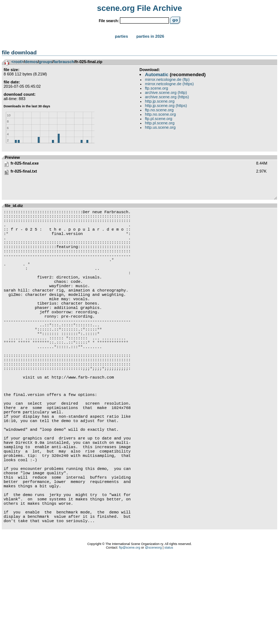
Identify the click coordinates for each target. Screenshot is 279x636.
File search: (109, 21)
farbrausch (63, 61)
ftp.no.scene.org (159, 110)
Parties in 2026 (150, 36)
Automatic (156, 74)
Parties (121, 36)
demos (31, 61)
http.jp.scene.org (159, 101)
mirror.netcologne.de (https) (169, 84)
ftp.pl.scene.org (158, 118)
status (169, 627)
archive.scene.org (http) (166, 92)
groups (45, 61)
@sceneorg (153, 627)
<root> (17, 61)
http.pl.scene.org (159, 123)
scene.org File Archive (139, 8)
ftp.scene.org (156, 88)
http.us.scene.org (160, 127)
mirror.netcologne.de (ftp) (167, 79)
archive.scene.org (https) (167, 97)
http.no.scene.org (160, 114)
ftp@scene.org (129, 627)
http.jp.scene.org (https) (166, 105)
